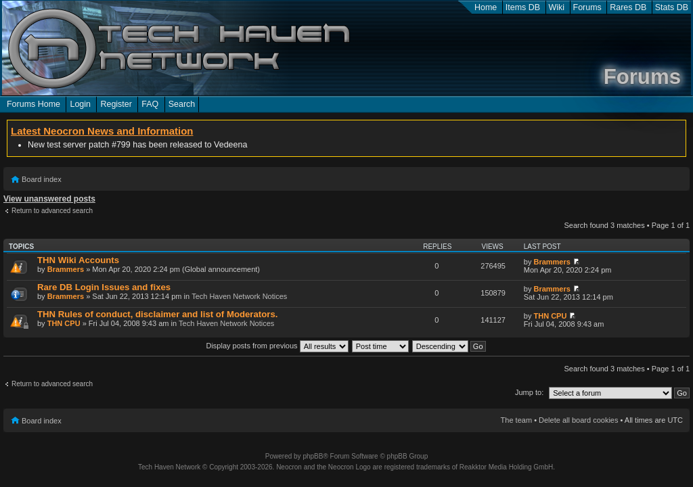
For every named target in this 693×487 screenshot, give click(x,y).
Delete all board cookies (578, 420)
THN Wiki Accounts (78, 260)
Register (115, 104)
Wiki (557, 7)
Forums (587, 7)
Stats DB (671, 7)
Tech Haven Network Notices (239, 296)
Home (485, 7)
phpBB (313, 456)
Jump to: (529, 392)
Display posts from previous (277, 346)
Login (80, 104)
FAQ (149, 104)
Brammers (65, 269)
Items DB (523, 7)
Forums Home (33, 104)
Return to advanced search (52, 210)
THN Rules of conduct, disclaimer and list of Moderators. (157, 314)
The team (516, 420)
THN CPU (64, 323)
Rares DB (628, 7)
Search (182, 104)
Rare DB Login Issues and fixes (104, 287)
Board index (42, 179)
